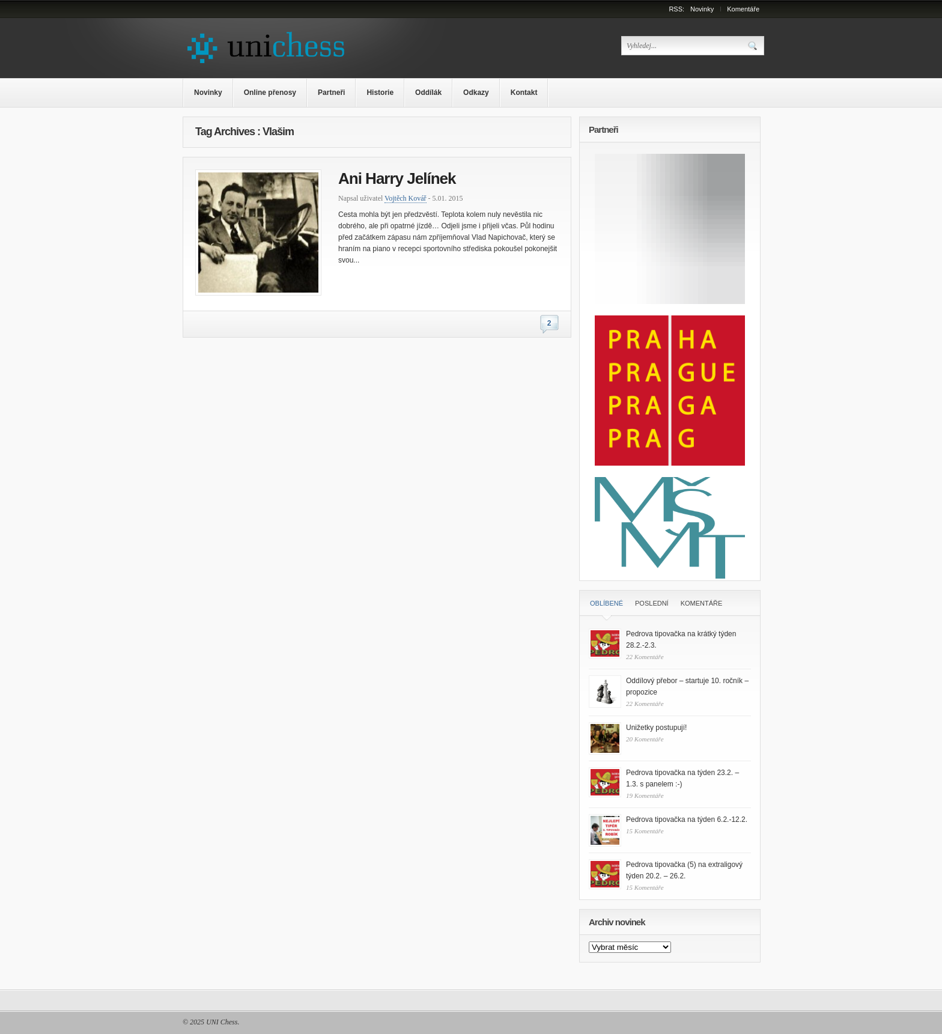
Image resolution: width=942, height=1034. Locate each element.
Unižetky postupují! (656, 727)
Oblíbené (606, 603)
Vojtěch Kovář (405, 198)
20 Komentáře (645, 739)
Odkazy (476, 92)
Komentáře (743, 9)
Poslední (652, 603)
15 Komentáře (645, 831)
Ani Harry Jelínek (396, 178)
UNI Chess (221, 1022)
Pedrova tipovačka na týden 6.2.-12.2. (686, 819)
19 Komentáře (645, 795)
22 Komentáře (645, 656)
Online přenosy (270, 92)
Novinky (702, 9)
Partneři (331, 92)
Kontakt (524, 92)
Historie (380, 92)
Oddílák (428, 92)
